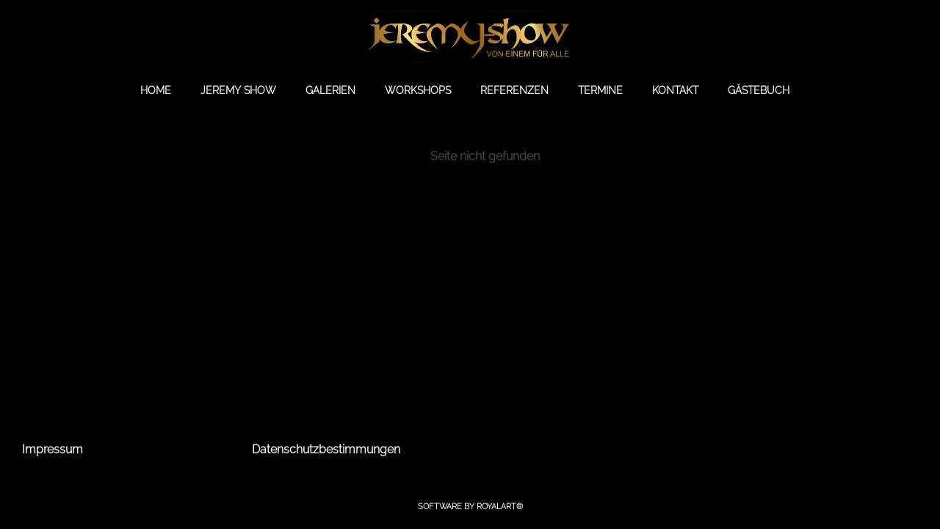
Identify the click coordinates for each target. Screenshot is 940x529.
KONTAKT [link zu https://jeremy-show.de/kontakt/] (675, 90)
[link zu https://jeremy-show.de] (470, 36)
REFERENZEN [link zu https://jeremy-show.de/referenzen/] (514, 90)
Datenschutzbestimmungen (326, 449)
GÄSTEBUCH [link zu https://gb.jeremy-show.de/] (758, 90)
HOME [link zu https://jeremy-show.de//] (155, 90)
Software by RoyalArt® (470, 506)
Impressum (52, 449)
